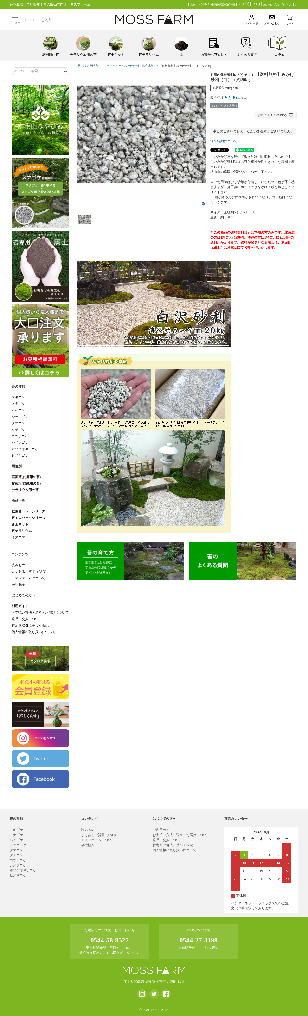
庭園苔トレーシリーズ (28, 511)
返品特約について (223, 141)
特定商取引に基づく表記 (30, 625)
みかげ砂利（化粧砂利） (140, 66)
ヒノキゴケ (20, 455)
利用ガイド (20, 606)
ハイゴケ (18, 410)
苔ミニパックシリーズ (28, 518)
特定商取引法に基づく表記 (173, 845)
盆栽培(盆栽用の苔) (26, 483)
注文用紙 (212, 948)
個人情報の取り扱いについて (33, 632)
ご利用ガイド (163, 830)
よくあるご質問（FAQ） (30, 571)
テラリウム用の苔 (25, 490)
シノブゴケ (20, 442)
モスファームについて (28, 578)
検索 (80, 19)
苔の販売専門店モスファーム (96, 66)
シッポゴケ (20, 417)
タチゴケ (18, 429)
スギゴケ (18, 397)
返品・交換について (27, 619)
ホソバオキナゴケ (25, 449)
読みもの (18, 565)
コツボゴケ (20, 436)
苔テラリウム (22, 531)
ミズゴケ (18, 537)
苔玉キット (20, 524)
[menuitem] (50, 45)
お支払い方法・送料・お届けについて (40, 612)
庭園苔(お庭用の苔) (26, 477)
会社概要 (18, 584)
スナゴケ (18, 404)
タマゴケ (18, 423)
